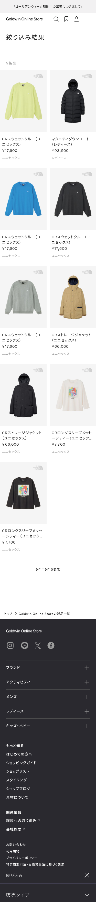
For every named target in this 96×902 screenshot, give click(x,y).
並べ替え (71, 892)
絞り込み (25, 892)
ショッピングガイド (21, 762)
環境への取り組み (23, 820)
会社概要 (16, 829)
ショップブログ (18, 788)
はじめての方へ (19, 754)
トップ (8, 614)
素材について (17, 797)
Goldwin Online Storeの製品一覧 (44, 614)
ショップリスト (17, 771)
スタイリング (16, 779)
